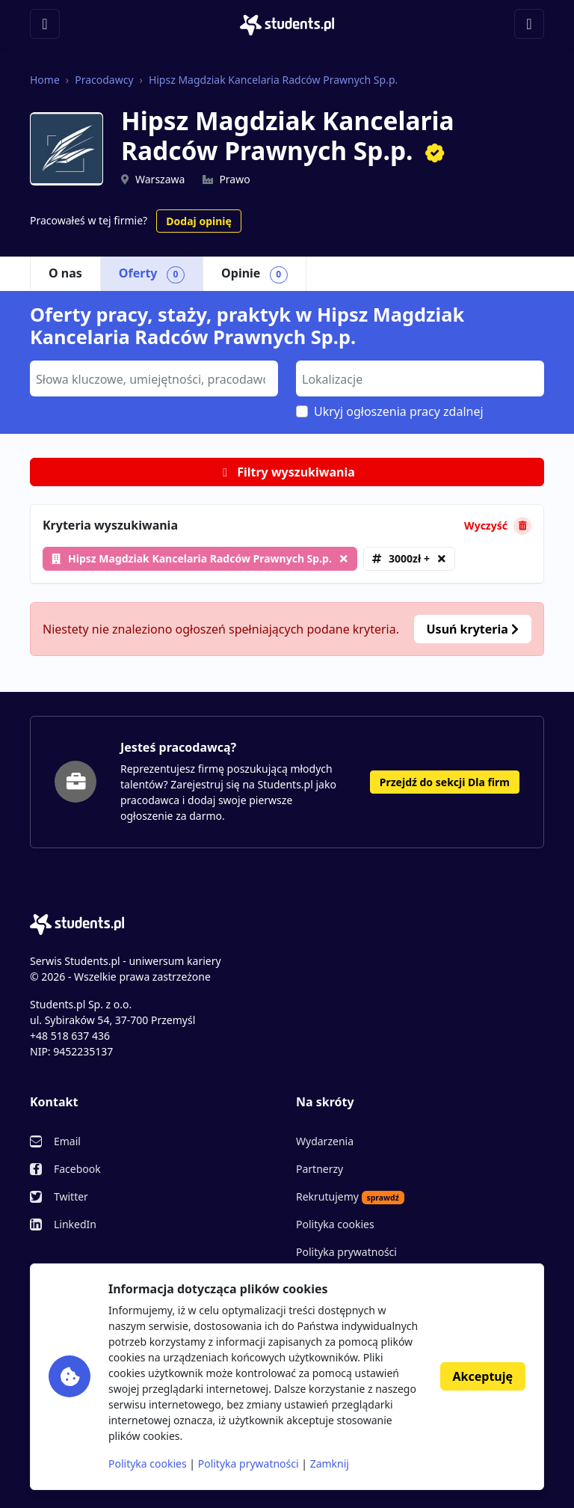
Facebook (77, 1169)
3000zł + (409, 558)
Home (45, 80)
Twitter (71, 1196)
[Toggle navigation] (45, 24)
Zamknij (329, 1463)
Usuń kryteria (473, 629)
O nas (65, 273)
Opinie (254, 274)
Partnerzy (319, 1169)
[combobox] (154, 378)
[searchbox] (152, 377)
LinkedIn (75, 1224)
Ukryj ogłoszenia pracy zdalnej (399, 411)
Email (67, 1141)
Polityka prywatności (346, 1252)
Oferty (152, 274)
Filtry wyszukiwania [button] (287, 472)
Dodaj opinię (198, 221)
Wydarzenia (325, 1141)
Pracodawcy (104, 80)
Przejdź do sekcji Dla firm (445, 782)
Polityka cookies (335, 1224)
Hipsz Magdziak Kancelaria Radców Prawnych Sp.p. (273, 80)
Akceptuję (483, 1376)
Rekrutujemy (350, 1196)
